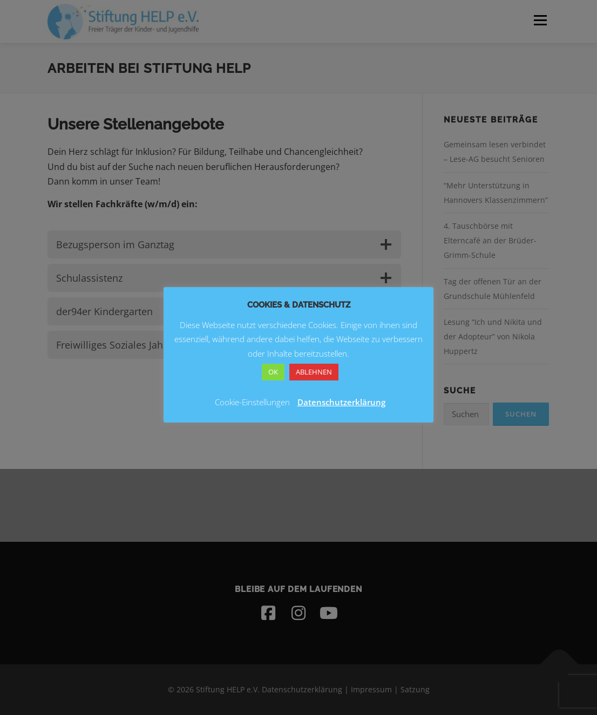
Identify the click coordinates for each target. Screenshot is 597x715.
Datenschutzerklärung (341, 402)
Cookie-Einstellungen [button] (252, 402)
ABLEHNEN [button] (314, 372)
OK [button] (273, 372)
